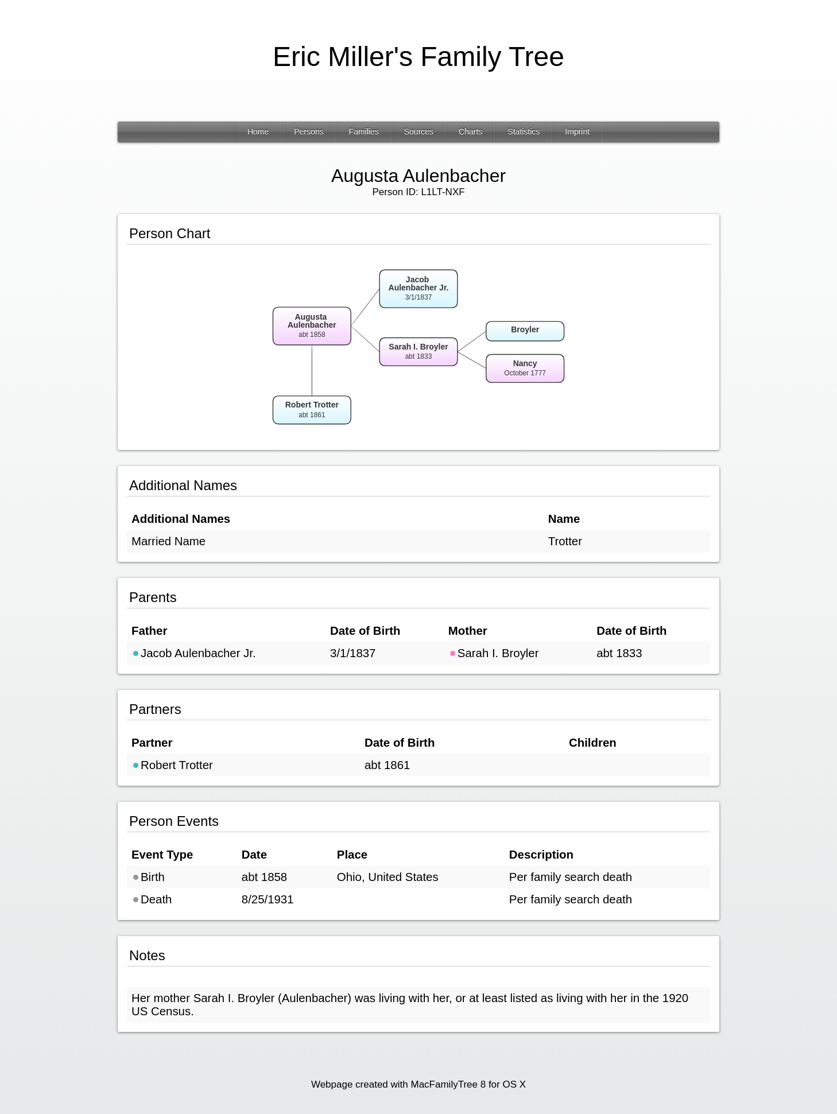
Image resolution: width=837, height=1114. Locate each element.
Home (258, 131)
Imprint (577, 131)
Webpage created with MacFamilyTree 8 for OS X (418, 1084)
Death (151, 899)
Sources (418, 131)
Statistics (523, 131)
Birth (148, 877)
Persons (308, 131)
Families (364, 131)
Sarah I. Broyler (493, 653)
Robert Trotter (172, 765)
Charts (470, 131)
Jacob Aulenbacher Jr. (193, 653)
